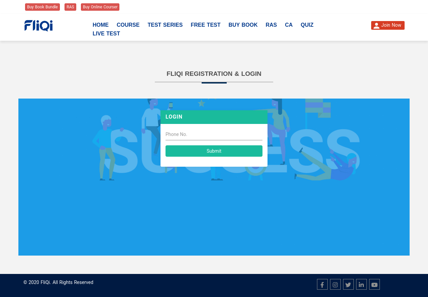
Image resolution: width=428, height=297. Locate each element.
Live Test (106, 33)
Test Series (165, 25)
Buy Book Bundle (42, 7)
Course (128, 25)
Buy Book (243, 25)
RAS (70, 7)
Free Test (205, 25)
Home (101, 25)
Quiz (307, 25)
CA (289, 25)
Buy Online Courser (100, 7)
